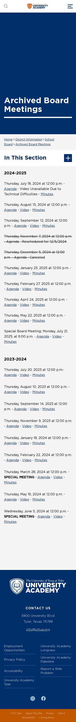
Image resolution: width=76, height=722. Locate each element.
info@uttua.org (38, 629)
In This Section (38, 158)
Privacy (50, 713)
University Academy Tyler (19, 682)
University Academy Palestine (56, 659)
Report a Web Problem (51, 670)
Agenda (10, 189)
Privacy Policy (14, 659)
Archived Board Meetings (33, 144)
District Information (28, 139)
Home (8, 139)
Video (24, 210)
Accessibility (13, 670)
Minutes (47, 194)
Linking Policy (46, 718)
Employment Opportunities (14, 648)
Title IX (61, 713)
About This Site (34, 713)
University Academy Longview (56, 648)
